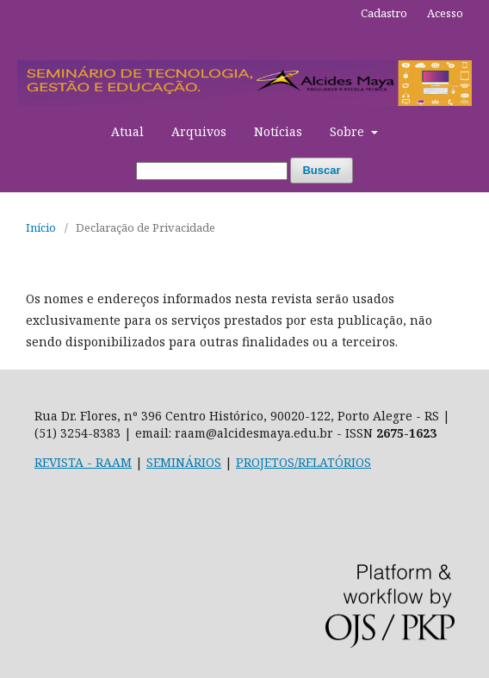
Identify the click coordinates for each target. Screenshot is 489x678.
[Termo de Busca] (212, 171)
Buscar (321, 170)
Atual (127, 131)
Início (41, 227)
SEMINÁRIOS (183, 462)
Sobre (349, 131)
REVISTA (59, 462)
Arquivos (198, 131)
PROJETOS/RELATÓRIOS (303, 462)
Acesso (445, 13)
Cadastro (384, 13)
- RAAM (108, 462)
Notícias (278, 131)
